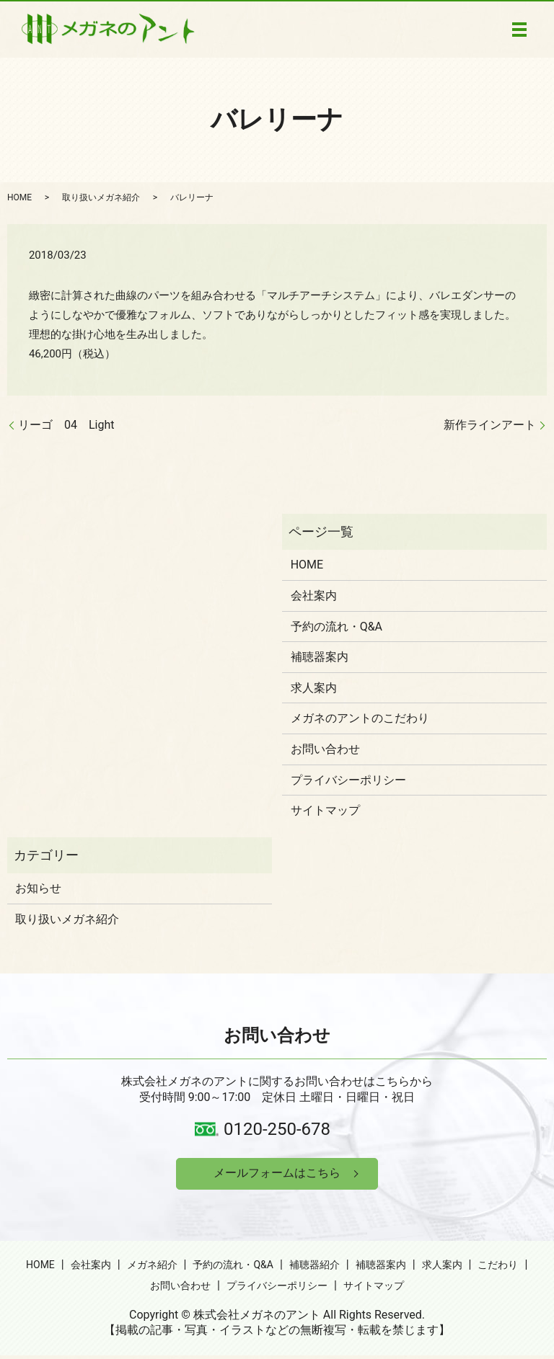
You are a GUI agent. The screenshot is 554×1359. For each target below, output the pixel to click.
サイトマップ (325, 810)
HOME (19, 197)
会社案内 (314, 595)
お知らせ (38, 888)
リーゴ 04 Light (66, 425)
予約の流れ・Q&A (336, 626)
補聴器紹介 (314, 1267)
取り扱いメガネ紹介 (101, 197)
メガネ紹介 (152, 1267)
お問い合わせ (325, 749)
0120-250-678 (277, 1129)
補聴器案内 (319, 657)
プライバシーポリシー (348, 780)
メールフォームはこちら (277, 1174)
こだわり (498, 1267)
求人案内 (314, 688)
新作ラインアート (490, 425)
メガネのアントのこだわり (360, 718)
